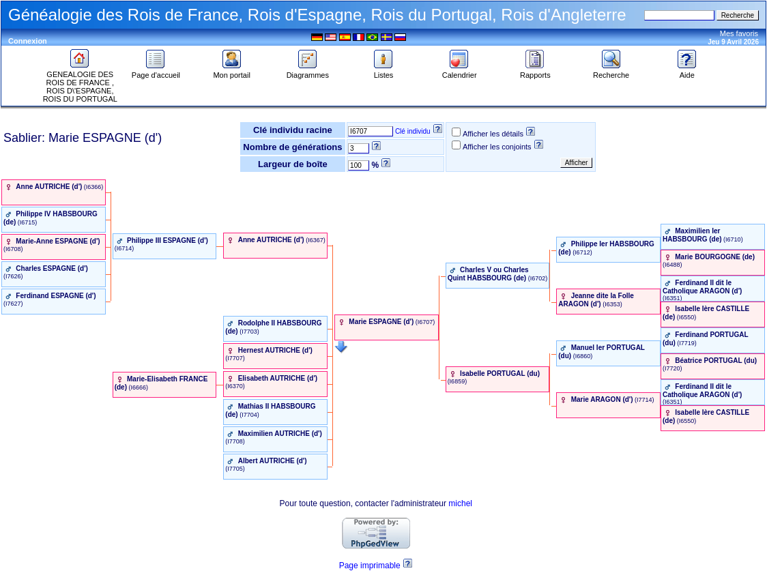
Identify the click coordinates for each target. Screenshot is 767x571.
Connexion (27, 41)
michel (460, 503)
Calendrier (459, 71)
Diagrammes (308, 71)
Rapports (535, 71)
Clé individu (413, 131)
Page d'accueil (156, 71)
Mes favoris (739, 33)
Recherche (611, 71)
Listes (383, 71)
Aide (687, 71)
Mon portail (231, 71)
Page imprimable (370, 565)
